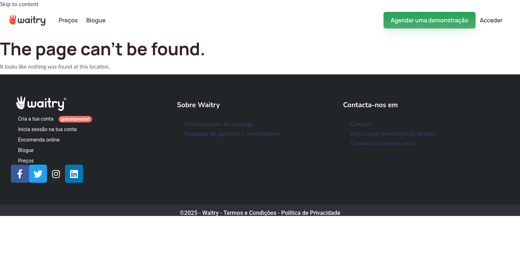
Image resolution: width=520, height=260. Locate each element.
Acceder (491, 20)
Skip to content (19, 3)
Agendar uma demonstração (429, 20)
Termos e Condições (250, 212)
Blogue (95, 20)
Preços (68, 20)
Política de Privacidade (310, 212)
